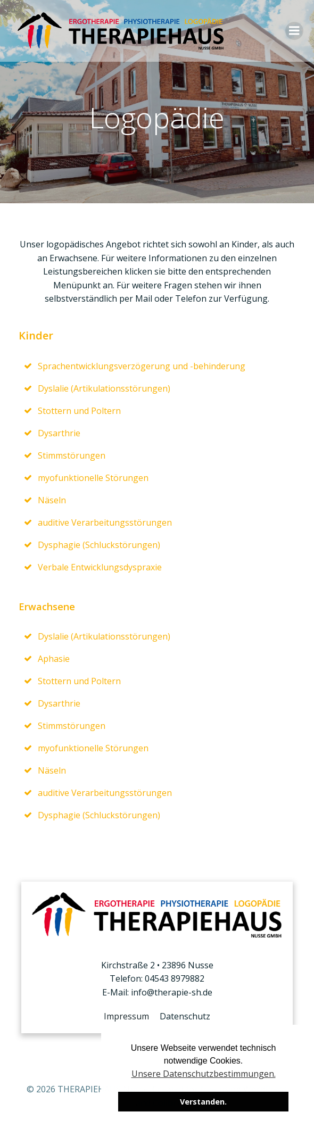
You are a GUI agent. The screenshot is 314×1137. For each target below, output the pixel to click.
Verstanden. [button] (203, 1102)
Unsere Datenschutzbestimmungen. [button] (203, 1074)
